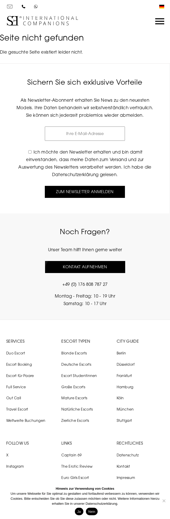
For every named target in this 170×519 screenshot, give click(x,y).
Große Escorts (73, 387)
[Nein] (163, 500)
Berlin (121, 353)
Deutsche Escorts (76, 364)
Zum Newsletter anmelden (84, 191)
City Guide (128, 341)
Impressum (126, 477)
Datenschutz (128, 455)
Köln (120, 398)
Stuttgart (124, 420)
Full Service (16, 387)
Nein (91, 511)
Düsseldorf (126, 364)
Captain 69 (71, 455)
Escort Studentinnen (79, 375)
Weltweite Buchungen (25, 420)
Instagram (15, 466)
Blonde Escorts (74, 353)
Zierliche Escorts (75, 420)
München (125, 409)
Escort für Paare (20, 375)
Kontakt (123, 466)
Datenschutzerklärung (75, 174)
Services (15, 341)
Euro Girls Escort (75, 477)
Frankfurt (124, 375)
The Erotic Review (77, 466)
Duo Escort (15, 353)
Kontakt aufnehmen (85, 266)
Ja (79, 511)
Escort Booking (19, 364)
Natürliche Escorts (77, 409)
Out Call (13, 398)
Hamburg (125, 387)
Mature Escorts (74, 398)
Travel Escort (17, 409)
